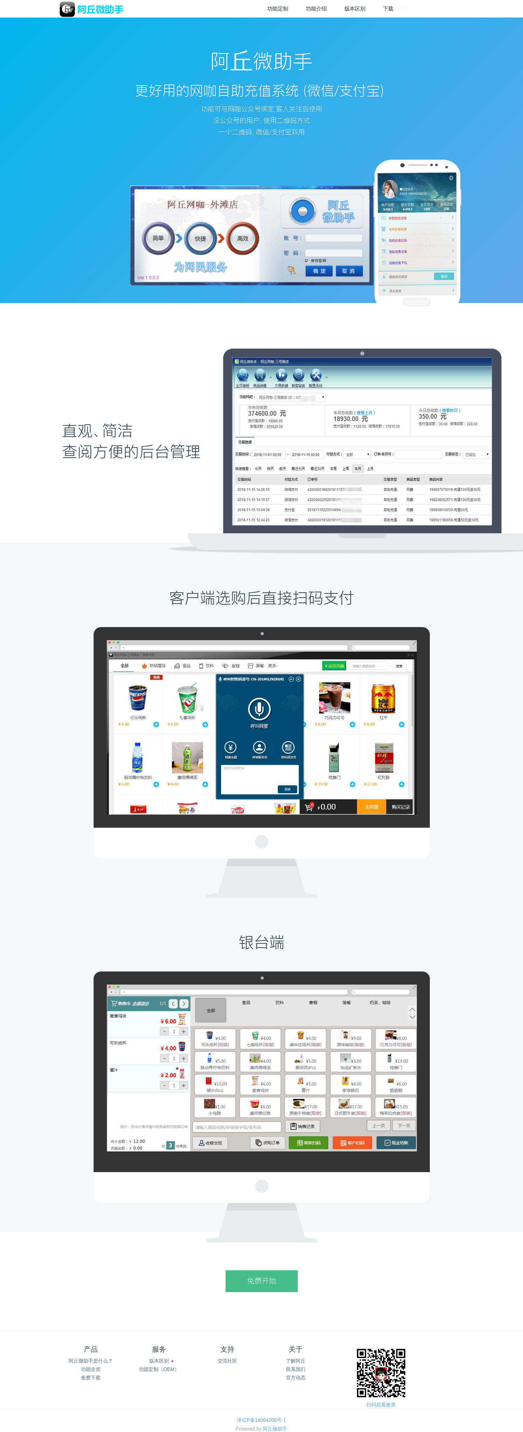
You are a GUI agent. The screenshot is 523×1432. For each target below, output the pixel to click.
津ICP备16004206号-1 (261, 1420)
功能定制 (277, 9)
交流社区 (227, 1361)
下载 (396, 9)
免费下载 (91, 1377)
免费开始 (261, 1281)
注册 (456, 9)
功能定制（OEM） (159, 1369)
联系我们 (295, 1369)
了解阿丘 (295, 1361)
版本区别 (354, 9)
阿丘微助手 (275, 1429)
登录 (431, 9)
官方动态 (295, 1377)
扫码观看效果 (381, 1404)
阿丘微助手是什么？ (91, 1361)
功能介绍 (316, 9)
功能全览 (91, 1369)
